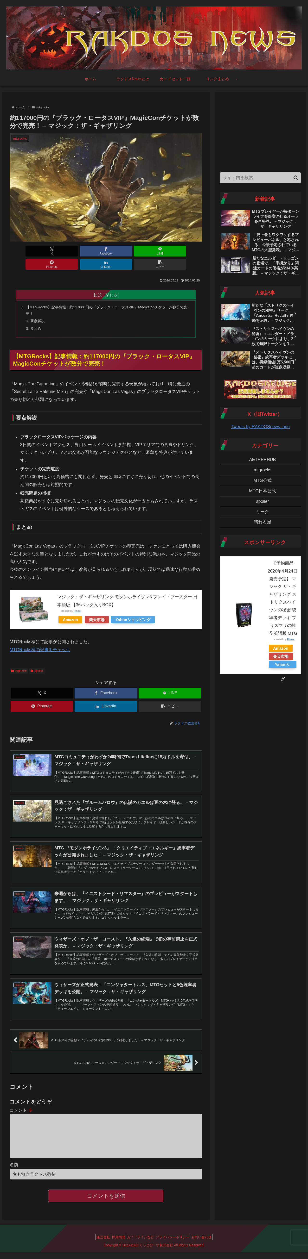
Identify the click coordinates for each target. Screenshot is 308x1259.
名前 (14, 1171)
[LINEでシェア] (89, 251)
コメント (21, 1109)
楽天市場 (96, 609)
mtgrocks (18, 660)
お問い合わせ (208, 1244)
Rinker (77, 599)
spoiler (37, 660)
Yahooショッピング (133, 609)
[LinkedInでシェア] (154, 251)
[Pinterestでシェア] (122, 251)
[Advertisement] (260, 131)
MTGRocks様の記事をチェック (40, 638)
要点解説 (38, 309)
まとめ (37, 316)
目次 (98, 281)
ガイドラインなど (140, 1244)
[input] (260, 177)
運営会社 (96, 1244)
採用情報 (115, 1244)
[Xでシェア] (25, 251)
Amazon (70, 609)
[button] (186, 251)
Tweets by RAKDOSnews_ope (260, 426)
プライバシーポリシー (176, 1244)
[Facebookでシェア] (57, 251)
